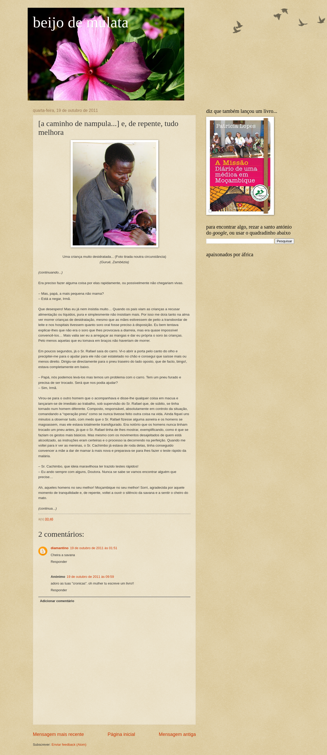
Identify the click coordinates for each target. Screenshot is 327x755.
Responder (59, 562)
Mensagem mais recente (58, 734)
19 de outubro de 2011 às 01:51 (93, 548)
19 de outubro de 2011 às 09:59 (90, 577)
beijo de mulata (81, 22)
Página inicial (121, 734)
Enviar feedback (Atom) (68, 744)
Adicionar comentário (57, 601)
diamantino (60, 548)
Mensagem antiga (177, 734)
